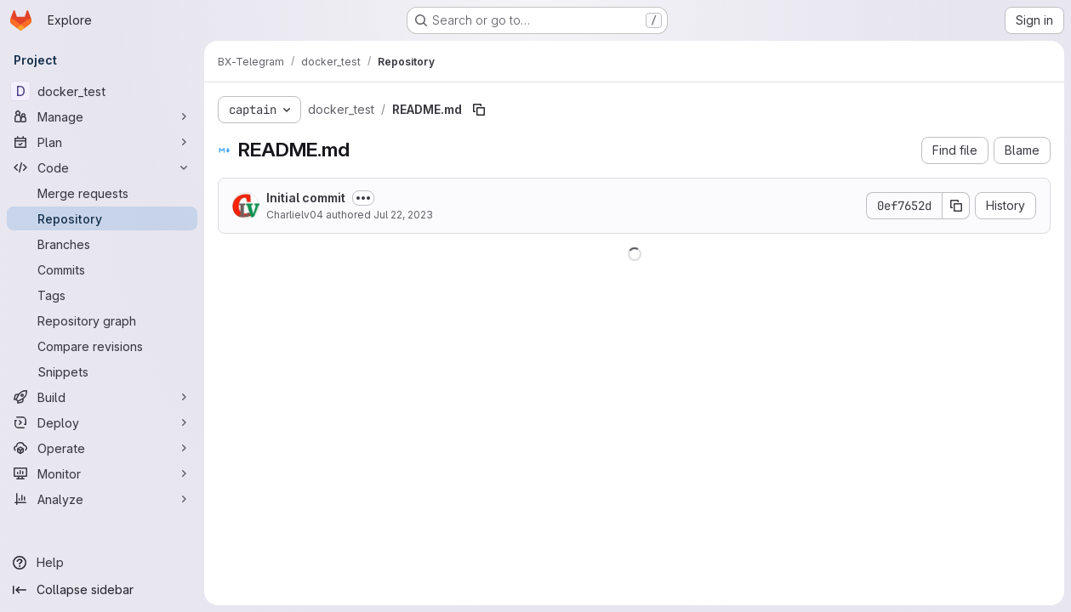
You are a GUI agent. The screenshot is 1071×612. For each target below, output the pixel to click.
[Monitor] (102, 473)
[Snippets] (102, 371)
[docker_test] (102, 91)
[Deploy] (102, 422)
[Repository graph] (102, 320)
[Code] (102, 167)
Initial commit (305, 197)
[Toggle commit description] (363, 198)
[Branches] (102, 244)
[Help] (102, 563)
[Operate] (102, 448)
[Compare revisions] (102, 346)
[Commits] (102, 269)
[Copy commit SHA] (956, 205)
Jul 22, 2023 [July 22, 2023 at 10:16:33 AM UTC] (403, 214)
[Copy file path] (479, 109)
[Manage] (102, 116)
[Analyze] (102, 499)
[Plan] (102, 142)
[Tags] (102, 295)
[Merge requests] (102, 193)
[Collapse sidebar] (102, 590)
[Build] (102, 397)
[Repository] (102, 218)
